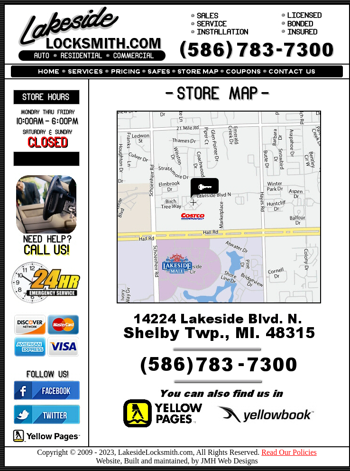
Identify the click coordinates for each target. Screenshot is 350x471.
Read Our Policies (288, 452)
